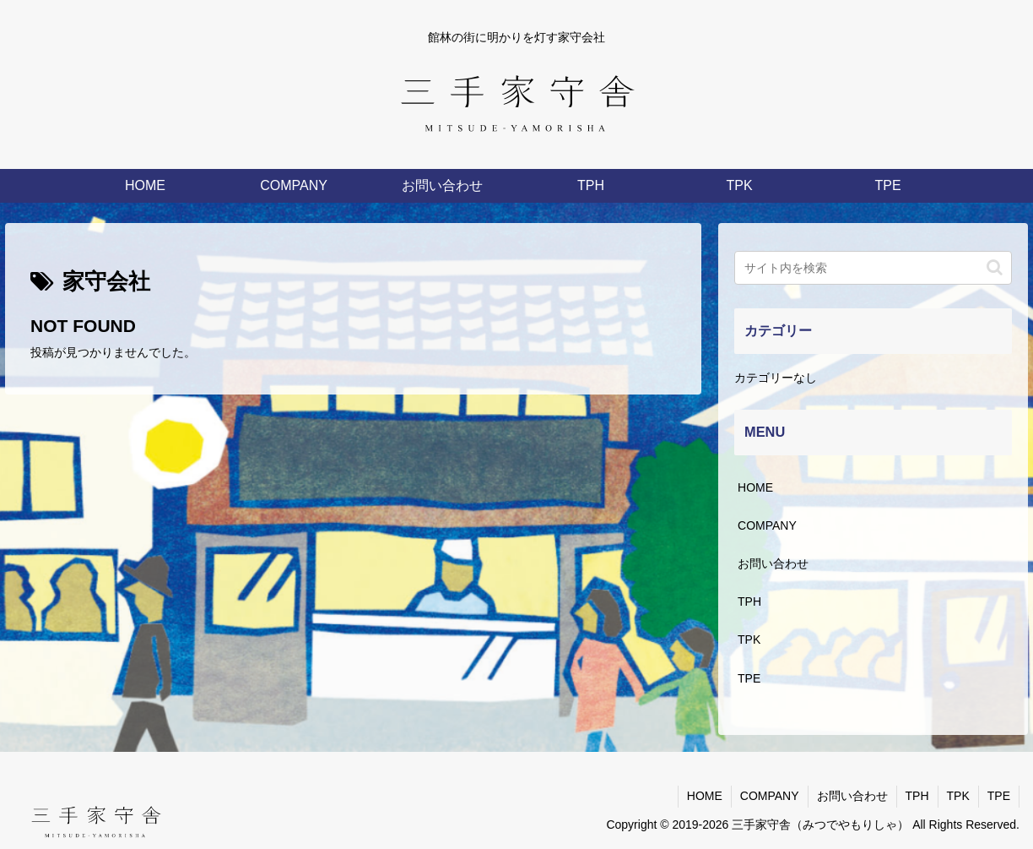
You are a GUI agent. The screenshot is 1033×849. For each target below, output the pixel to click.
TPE (749, 678)
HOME (755, 487)
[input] (872, 268)
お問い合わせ (773, 563)
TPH (749, 601)
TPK (749, 639)
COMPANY (767, 525)
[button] (994, 267)
